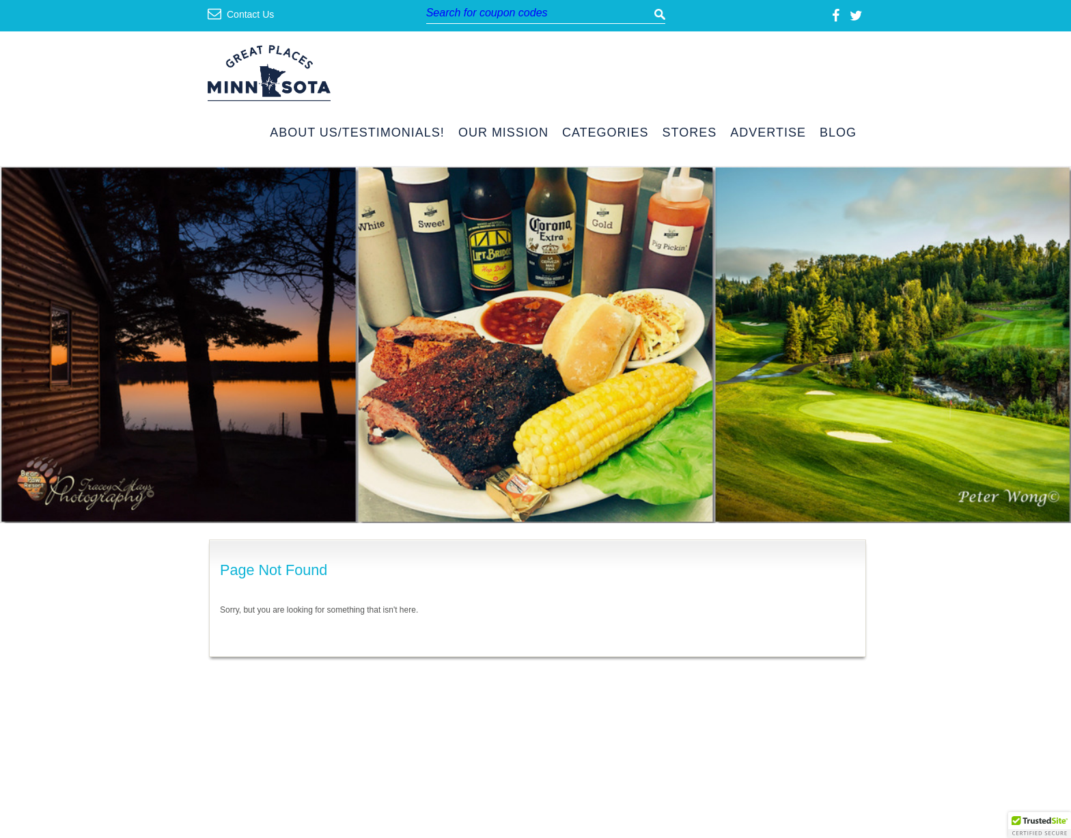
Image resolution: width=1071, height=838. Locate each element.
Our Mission (503, 132)
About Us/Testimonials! (357, 132)
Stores (690, 132)
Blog (838, 132)
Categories (605, 132)
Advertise (768, 132)
